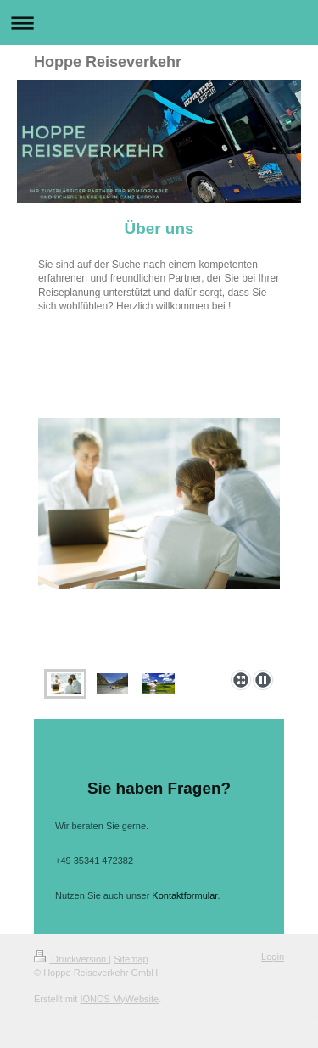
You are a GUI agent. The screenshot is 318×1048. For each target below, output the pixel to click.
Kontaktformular (184, 895)
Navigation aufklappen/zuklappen (159, 22)
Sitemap (131, 959)
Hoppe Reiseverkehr (107, 61)
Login (272, 956)
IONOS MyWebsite (119, 999)
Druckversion (71, 959)
